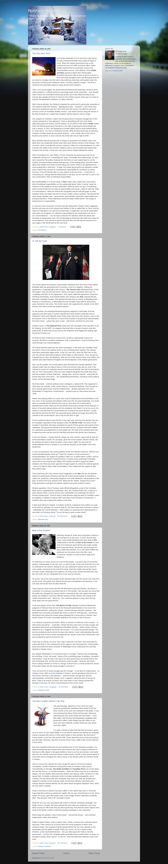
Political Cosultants (44, 846)
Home (66, 853)
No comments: (63, 516)
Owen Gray (122, 51)
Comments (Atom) (48, 858)
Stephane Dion (43, 519)
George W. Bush (43, 690)
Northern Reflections (47, 10)
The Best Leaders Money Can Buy (48, 701)
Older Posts (94, 853)
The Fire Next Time (41, 53)
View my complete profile (113, 71)
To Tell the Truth (39, 241)
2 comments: (62, 227)
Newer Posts (38, 853)
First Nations (42, 230)
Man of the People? (41, 530)
